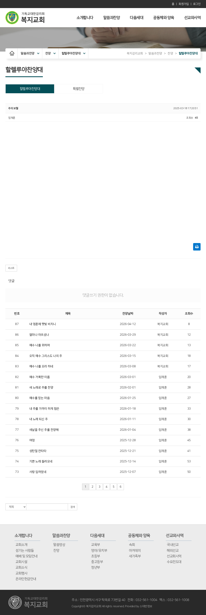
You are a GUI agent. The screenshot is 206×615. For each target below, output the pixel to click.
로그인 (197, 4)
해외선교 (172, 550)
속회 (132, 545)
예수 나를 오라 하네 (41, 366)
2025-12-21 (128, 451)
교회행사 (21, 573)
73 (17, 472)
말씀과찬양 (111, 18)
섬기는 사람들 (24, 550)
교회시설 (21, 562)
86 (17, 334)
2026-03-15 (128, 356)
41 (189, 451)
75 (17, 451)
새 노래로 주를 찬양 (41, 387)
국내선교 (172, 545)
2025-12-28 (128, 440)
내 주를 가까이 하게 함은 (44, 408)
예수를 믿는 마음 (39, 398)
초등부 (95, 556)
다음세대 (136, 18)
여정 (32, 440)
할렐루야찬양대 (73, 53)
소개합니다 (84, 18)
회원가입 (184, 4)
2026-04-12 (128, 324)
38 (189, 430)
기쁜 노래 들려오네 (41, 461)
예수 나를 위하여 (39, 345)
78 (17, 419)
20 (189, 377)
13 (189, 345)
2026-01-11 (128, 419)
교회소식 (21, 567)
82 (17, 377)
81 (17, 387)
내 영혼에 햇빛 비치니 (42, 324)
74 (17, 461)
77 (17, 430)
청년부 (95, 567)
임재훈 (163, 377)
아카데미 (135, 550)
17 (189, 366)
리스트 (11, 268)
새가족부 (135, 556)
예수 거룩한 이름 (39, 377)
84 (17, 356)
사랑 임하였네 (37, 472)
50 (189, 472)
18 (189, 356)
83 (17, 366)
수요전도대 (174, 562)
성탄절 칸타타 (37, 451)
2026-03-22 (128, 345)
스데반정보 (146, 606)
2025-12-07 (128, 472)
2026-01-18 (128, 408)
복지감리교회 (135, 53)
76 (17, 440)
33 (189, 408)
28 (189, 387)
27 (189, 398)
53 (189, 461)
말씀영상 (59, 545)
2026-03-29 (128, 334)
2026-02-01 (128, 387)
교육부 (95, 545)
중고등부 (97, 562)
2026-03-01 (128, 377)
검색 (72, 507)
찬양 (50, 53)
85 (17, 345)
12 (189, 334)
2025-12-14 (128, 461)
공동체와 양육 (163, 18)
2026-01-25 (128, 398)
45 (189, 440)
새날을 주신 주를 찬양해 (44, 430)
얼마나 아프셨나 (39, 334)
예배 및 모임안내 (26, 556)
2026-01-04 (128, 430)
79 (17, 408)
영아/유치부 (99, 550)
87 (17, 324)
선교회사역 (174, 556)
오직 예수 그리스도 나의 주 (45, 356)
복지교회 (162, 324)
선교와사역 (192, 18)
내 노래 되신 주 (38, 419)
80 (17, 398)
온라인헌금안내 (25, 579)
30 (189, 419)
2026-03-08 (128, 366)
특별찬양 (78, 89)
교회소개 (21, 545)
